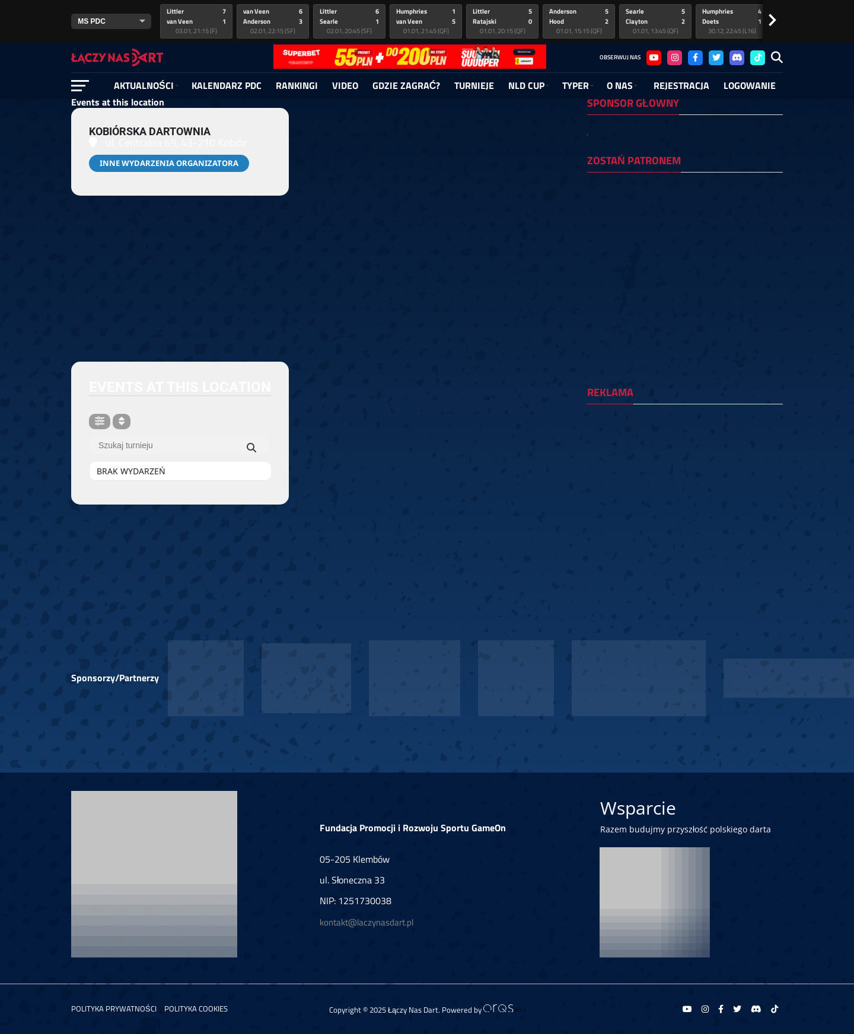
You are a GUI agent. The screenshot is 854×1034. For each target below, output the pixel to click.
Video (345, 85)
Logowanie (750, 85)
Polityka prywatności (114, 1008)
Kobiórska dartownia (150, 131)
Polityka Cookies (196, 1008)
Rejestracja (681, 85)
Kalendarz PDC (227, 85)
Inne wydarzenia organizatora (169, 163)
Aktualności (144, 85)
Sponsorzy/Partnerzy (115, 678)
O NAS (620, 85)
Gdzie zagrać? (406, 85)
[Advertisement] (685, 490)
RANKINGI (297, 85)
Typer (575, 85)
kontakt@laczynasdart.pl (366, 922)
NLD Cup (526, 85)
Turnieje (474, 85)
